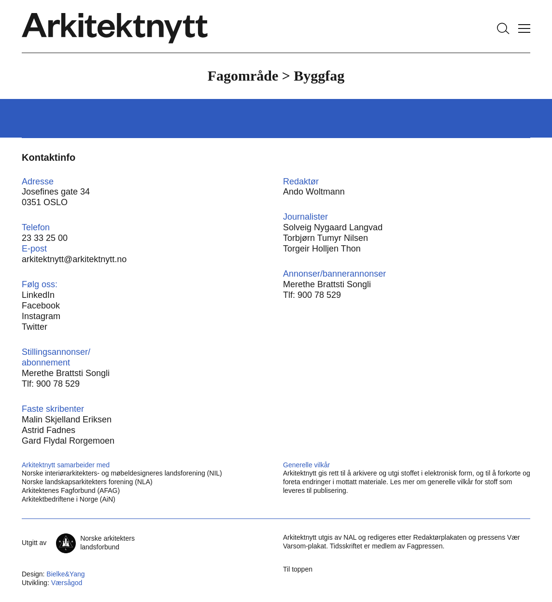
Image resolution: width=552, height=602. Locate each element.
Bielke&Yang (65, 574)
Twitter (34, 327)
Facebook (41, 305)
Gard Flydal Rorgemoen (68, 441)
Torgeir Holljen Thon (322, 248)
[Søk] (503, 28)
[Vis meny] (524, 28)
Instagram (41, 316)
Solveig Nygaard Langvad (332, 227)
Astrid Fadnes (48, 430)
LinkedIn (38, 295)
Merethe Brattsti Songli (327, 284)
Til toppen (297, 569)
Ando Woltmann (314, 191)
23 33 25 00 (45, 238)
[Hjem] (115, 28)
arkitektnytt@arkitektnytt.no (74, 259)
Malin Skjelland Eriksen (67, 419)
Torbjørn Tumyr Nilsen (325, 238)
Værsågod (67, 583)
